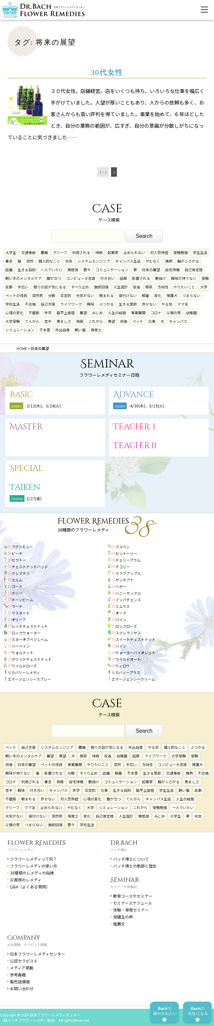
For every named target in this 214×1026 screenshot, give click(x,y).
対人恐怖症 (159, 252)
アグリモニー (22, 546)
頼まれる (106, 295)
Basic (21, 394)
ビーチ (17, 553)
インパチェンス (128, 599)
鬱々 (87, 269)
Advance (133, 394)
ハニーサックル (128, 593)
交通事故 (28, 252)
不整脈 (33, 312)
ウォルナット (22, 652)
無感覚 (72, 269)
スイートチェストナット (135, 639)
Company (23, 938)
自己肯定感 (194, 269)
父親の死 (173, 312)
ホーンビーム (22, 599)
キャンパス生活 (128, 261)
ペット (137, 321)
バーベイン (21, 646)
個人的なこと (49, 261)
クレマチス (21, 573)
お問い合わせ (22, 988)
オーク (120, 613)
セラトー (19, 560)
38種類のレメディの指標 (32, 873)
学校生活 (12, 304)
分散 (51, 295)
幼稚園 (191, 312)
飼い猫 (80, 329)
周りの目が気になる (49, 286)
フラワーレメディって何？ (33, 859)
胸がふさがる (188, 261)
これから (95, 321)
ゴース (17, 586)
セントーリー (126, 553)
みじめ (97, 312)
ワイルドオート (128, 659)
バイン (120, 646)
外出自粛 (62, 329)
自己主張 (48, 304)
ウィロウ (122, 665)
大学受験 (12, 321)
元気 (68, 261)
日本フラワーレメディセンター (37, 954)
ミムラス (122, 606)
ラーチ (17, 606)
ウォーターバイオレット (135, 652)
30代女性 (107, 72)
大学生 (10, 252)
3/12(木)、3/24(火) (43, 405)
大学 (203, 286)
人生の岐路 (117, 312)
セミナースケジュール (132, 903)
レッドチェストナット (30, 626)
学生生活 (200, 252)
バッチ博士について (131, 859)
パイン (120, 619)
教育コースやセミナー (132, 896)
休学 (48, 312)
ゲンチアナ (124, 579)
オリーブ (19, 619)
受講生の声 (123, 916)
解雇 (145, 295)
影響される (141, 278)
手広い (23, 286)
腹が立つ (54, 278)
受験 (205, 278)
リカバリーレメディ (24, 672)
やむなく (153, 261)
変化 (157, 295)
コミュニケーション (112, 269)
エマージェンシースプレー (29, 679)
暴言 (9, 261)
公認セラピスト (24, 960)
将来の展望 (151, 269)
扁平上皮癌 (66, 312)
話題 (123, 278)
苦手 (48, 321)
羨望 (111, 321)
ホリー (17, 593)
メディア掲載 (21, 967)
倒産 (79, 321)
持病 (99, 252)
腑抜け (160, 278)
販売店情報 (20, 981)
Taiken (25, 487)
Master (26, 426)
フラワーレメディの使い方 (33, 866)
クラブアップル (128, 573)
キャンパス (178, 321)
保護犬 (171, 295)
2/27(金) (34, 498)
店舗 (9, 269)
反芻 (9, 286)
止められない (134, 252)
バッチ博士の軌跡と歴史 (135, 866)
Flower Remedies (36, 843)
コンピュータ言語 (80, 278)
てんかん (32, 321)
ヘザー (120, 586)
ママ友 (182, 304)
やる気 (166, 304)
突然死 (37, 295)
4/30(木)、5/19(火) (147, 405)
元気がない (85, 295)
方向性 (162, 286)
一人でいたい (52, 269)
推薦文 (119, 923)
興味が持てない (183, 278)
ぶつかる (106, 304)
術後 (123, 321)
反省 (136, 286)
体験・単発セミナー (131, 910)
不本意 (44, 329)
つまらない (191, 295)
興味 (90, 304)
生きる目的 (27, 269)
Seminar (124, 880)
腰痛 (44, 252)
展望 (83, 312)
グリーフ (60, 252)
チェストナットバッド (30, 566)
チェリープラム (128, 560)
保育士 (96, 329)
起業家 (112, 252)
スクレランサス (128, 632)
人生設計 (120, 286)
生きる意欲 (128, 304)
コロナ (155, 312)
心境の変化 (14, 312)
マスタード (21, 613)
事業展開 (138, 312)
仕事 (151, 321)
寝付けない (128, 295)
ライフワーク (71, 304)
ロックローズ (126, 626)
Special (26, 468)
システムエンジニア (93, 261)
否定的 (65, 295)
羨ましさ (64, 321)
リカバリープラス (125, 672)
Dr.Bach (124, 843)
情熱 (168, 261)
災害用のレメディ (25, 879)
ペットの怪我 (16, 295)
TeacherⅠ (135, 426)
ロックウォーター (26, 632)
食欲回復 (101, 286)
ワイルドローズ (24, 665)
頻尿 (148, 286)
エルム (17, 579)
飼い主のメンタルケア (23, 278)
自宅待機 (172, 269)
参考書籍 (18, 974)
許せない (149, 304)
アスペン (122, 546)
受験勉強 (180, 252)
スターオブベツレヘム (30, 639)
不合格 (30, 304)
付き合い (107, 278)
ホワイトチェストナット (32, 659)
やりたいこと (184, 286)
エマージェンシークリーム (133, 679)
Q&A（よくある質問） (30, 886)
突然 (29, 261)
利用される (81, 252)
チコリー (122, 566)
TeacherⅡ (135, 445)
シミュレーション (19, 329)
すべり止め (80, 286)
